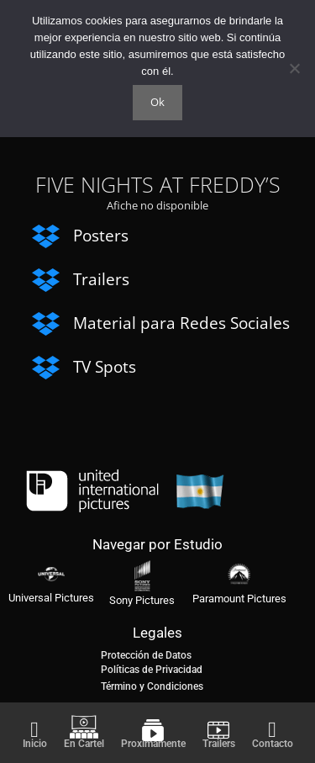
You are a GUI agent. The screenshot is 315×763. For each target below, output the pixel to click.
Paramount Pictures (239, 598)
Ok (157, 101)
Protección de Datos (146, 655)
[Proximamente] (153, 730)
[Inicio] (34, 730)
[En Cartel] (84, 727)
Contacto (272, 744)
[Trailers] (218, 730)
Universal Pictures (51, 597)
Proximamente (153, 744)
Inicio (35, 744)
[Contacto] (272, 730)
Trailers (218, 744)
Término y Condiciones (152, 686)
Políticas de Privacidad (151, 670)
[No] (294, 68)
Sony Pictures (142, 600)
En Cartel (84, 744)
